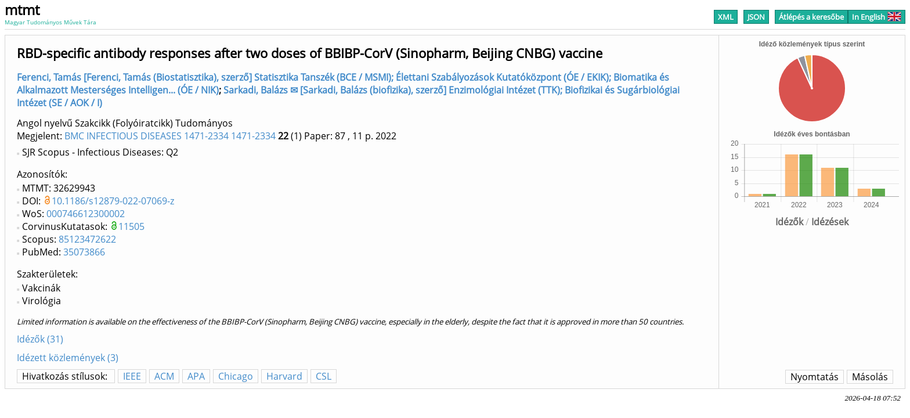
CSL (323, 376)
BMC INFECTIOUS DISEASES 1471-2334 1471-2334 (170, 135)
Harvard (284, 376)
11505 (131, 226)
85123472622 (87, 239)
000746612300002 (85, 213)
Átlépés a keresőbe (811, 17)
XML (726, 17)
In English (876, 17)
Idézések (829, 221)
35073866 (84, 252)
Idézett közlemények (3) (67, 357)
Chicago (235, 376)
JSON (756, 17)
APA (196, 376)
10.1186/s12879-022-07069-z (113, 200)
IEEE (132, 376)
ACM (164, 376)
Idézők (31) (40, 339)
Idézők (789, 221)
